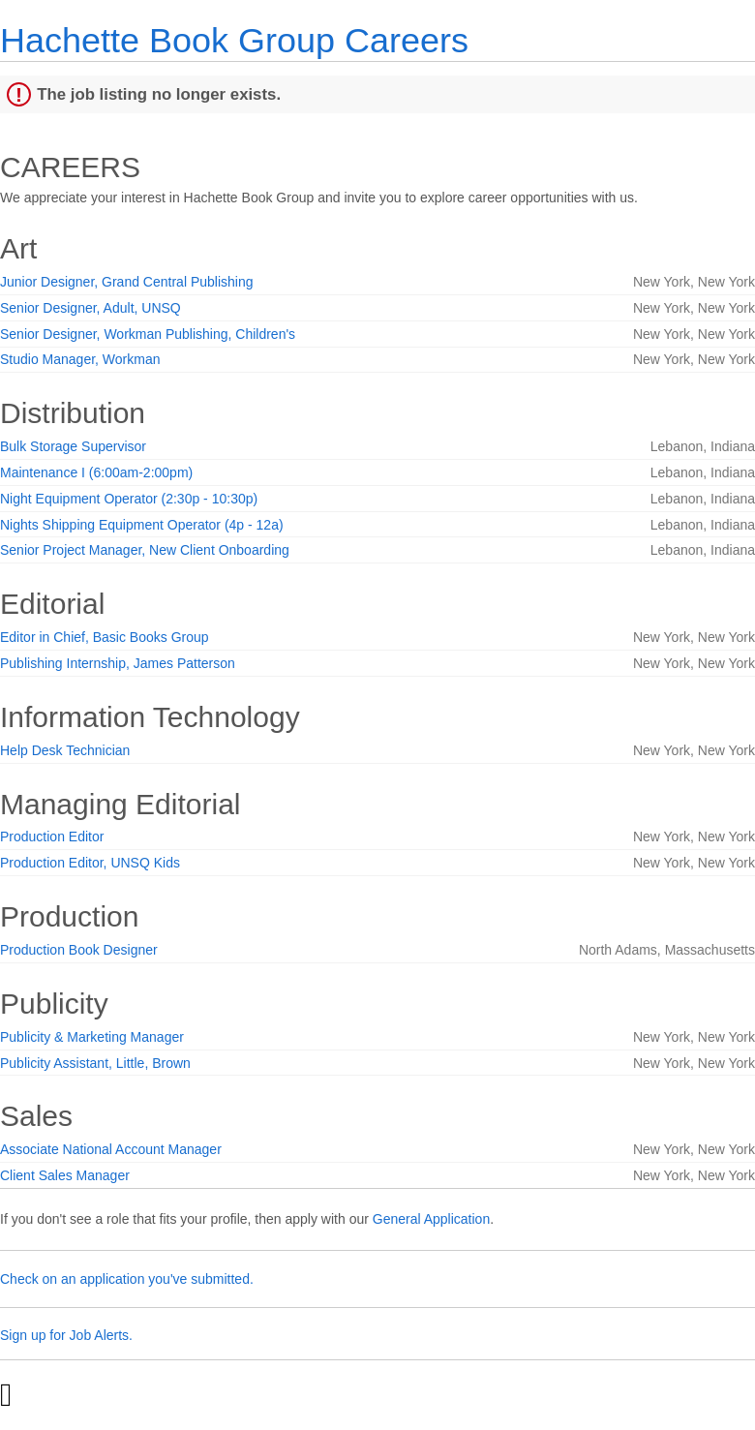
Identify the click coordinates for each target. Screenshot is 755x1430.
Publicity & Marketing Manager (92, 1037)
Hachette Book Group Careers (234, 40)
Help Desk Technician (65, 750)
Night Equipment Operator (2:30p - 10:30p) (128, 498)
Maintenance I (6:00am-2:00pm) (96, 472)
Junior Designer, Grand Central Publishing (126, 281)
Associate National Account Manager (111, 1149)
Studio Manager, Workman (80, 359)
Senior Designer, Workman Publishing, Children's (147, 334)
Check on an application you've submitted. (127, 1279)
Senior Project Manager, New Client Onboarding (144, 550)
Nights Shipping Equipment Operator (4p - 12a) (142, 524)
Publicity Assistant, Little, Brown (95, 1063)
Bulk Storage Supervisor (73, 446)
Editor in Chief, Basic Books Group (104, 637)
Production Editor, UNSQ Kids (90, 862)
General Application (431, 1219)
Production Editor (52, 836)
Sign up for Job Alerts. (66, 1335)
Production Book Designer (79, 950)
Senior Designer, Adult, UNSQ (90, 308)
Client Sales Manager (65, 1175)
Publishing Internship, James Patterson (117, 663)
